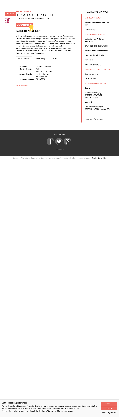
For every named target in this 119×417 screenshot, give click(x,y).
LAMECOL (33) (90, 78)
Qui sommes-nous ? (53, 158)
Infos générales (24, 59)
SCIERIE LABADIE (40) (93, 92)
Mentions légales (69, 158)
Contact (15, 158)
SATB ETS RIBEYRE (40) (93, 95)
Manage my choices (108, 413)
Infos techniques (41, 59)
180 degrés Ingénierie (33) (94, 55)
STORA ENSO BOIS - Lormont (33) (97, 109)
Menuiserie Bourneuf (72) (94, 107)
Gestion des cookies (99, 158)
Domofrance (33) (91, 29)
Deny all (109, 408)
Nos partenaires (83, 158)
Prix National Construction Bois (32, 158)
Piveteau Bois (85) (91, 97)
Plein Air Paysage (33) (93, 64)
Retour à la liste (59, 126)
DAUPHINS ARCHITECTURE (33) (96, 46)
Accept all (108, 404)
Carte (55, 59)
